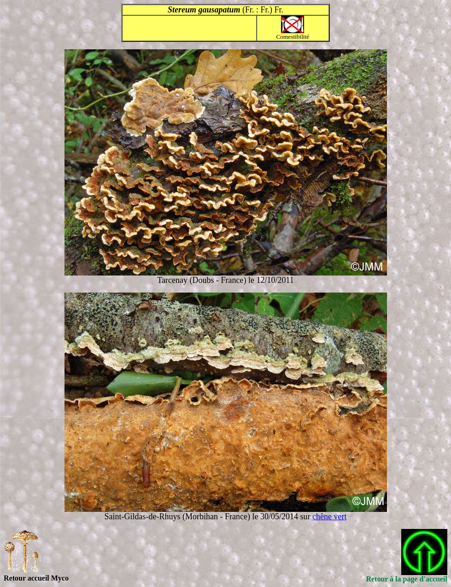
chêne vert (329, 516)
